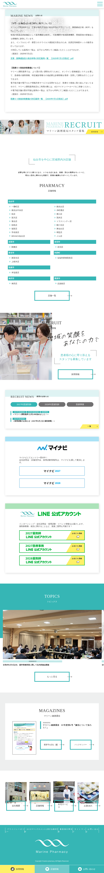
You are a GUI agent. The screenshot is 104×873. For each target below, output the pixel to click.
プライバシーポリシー (15, 830)
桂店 (13, 214)
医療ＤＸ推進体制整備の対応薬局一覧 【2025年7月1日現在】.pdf (39, 99)
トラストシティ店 (64, 221)
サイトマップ (79, 830)
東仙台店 (60, 229)
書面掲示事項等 (65, 830)
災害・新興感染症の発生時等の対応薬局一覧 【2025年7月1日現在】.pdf (42, 58)
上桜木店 (15, 262)
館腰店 (14, 247)
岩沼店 (60, 247)
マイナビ (52, 471)
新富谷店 (15, 258)
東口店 (59, 214)
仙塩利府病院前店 (65, 258)
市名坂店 (15, 232)
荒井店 (59, 218)
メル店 (59, 236)
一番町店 (15, 207)
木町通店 (60, 210)
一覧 (89, 426)
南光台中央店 (17, 210)
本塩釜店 (15, 273)
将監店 (59, 232)
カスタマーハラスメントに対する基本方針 (41, 830)
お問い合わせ (92, 830)
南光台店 (60, 207)
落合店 (14, 221)
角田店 (14, 284)
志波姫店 (61, 284)
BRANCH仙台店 (18, 236)
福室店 (14, 229)
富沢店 (14, 218)
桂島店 (14, 225)
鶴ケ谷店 (60, 225)
